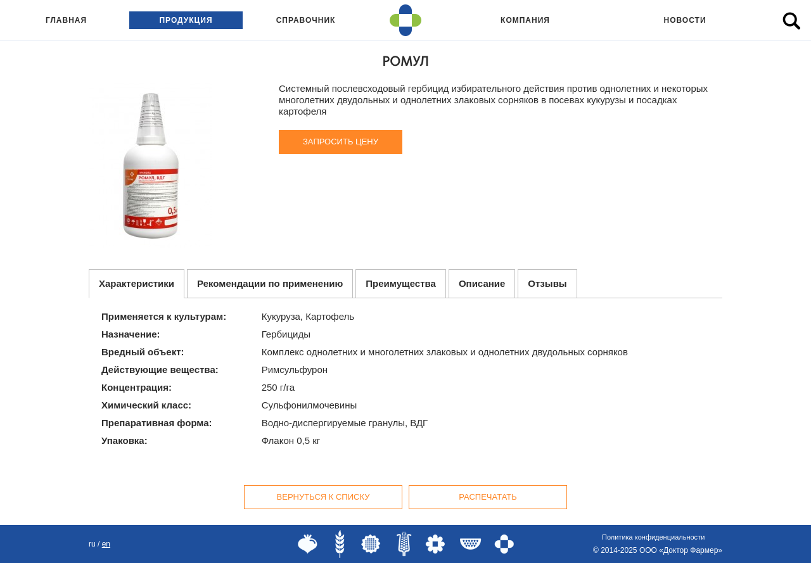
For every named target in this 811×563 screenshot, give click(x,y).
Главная (66, 20)
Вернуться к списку (323, 497)
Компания (525, 20)
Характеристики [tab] (136, 283)
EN (106, 544)
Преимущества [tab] (401, 283)
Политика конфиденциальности (653, 537)
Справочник (306, 20)
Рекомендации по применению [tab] (270, 283)
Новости (684, 20)
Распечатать (488, 497)
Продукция (185, 20)
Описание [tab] (482, 283)
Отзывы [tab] (547, 283)
